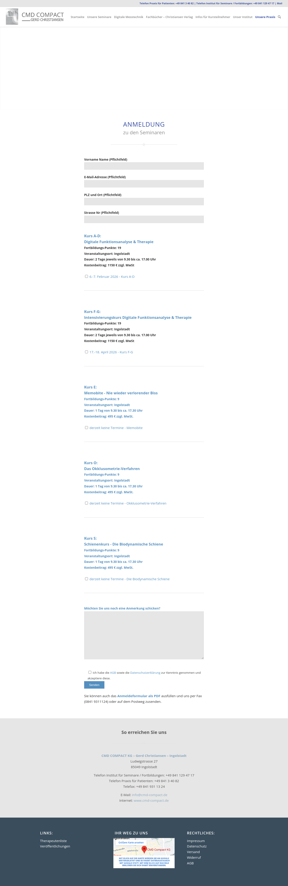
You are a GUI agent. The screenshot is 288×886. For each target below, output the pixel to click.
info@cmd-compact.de (149, 794)
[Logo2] (41, 17)
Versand (193, 851)
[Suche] (279, 17)
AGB (113, 673)
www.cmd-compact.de (151, 800)
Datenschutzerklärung (145, 673)
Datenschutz (197, 846)
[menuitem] (77, 17)
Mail (279, 3)
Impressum (196, 840)
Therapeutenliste (53, 840)
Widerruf (194, 857)
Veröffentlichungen (55, 846)
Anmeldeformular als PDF (139, 696)
